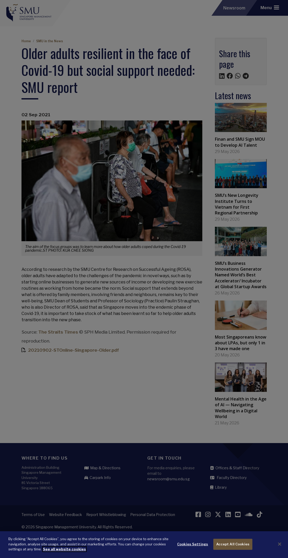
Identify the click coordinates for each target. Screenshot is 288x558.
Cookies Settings (192, 548)
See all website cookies (64, 553)
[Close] (279, 548)
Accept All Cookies (232, 548)
